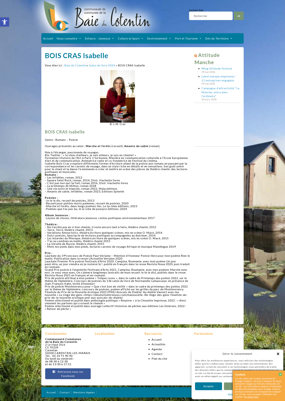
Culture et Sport (131, 38)
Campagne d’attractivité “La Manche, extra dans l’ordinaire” (220, 92)
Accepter (208, 386)
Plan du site (159, 358)
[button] (4, 22)
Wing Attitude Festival (216, 68)
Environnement (159, 38)
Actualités (159, 344)
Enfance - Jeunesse (99, 38)
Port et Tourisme (188, 38)
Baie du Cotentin (75, 65)
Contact (157, 353)
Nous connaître (69, 38)
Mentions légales (84, 392)
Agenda (157, 349)
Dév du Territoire (219, 38)
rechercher (196, 10)
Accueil (48, 38)
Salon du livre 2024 (102, 65)
